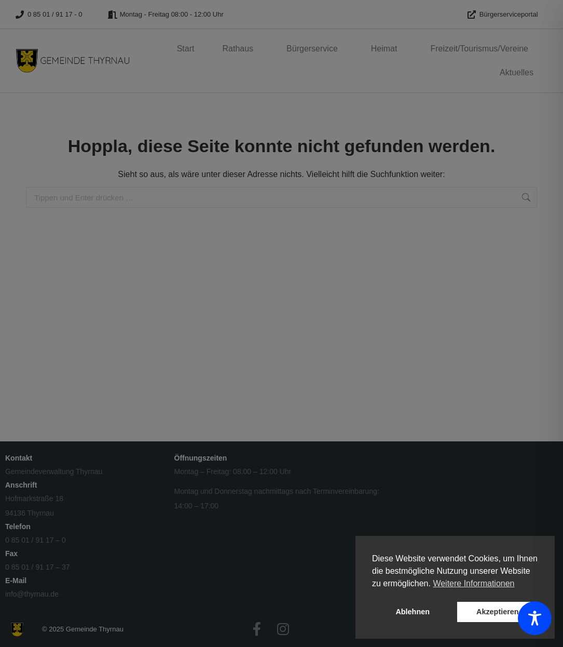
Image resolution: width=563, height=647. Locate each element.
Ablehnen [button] (412, 612)
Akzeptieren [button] (497, 612)
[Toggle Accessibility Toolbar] (535, 618)
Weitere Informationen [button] (473, 583)
